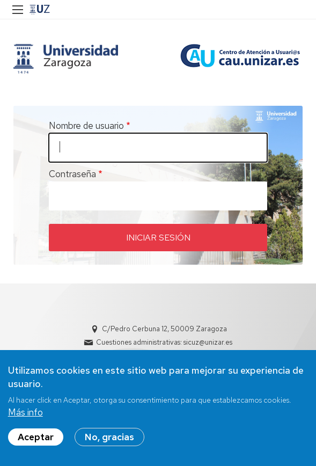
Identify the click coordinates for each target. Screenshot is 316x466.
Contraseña (72, 174)
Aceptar (36, 437)
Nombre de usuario (86, 126)
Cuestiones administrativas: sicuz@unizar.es (164, 342)
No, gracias (109, 437)
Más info (25, 412)
